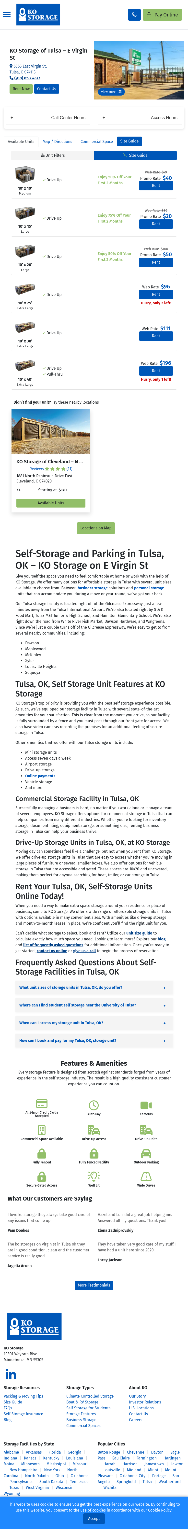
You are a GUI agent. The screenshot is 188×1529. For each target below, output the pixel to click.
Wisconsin (65, 1487)
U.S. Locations (141, 1408)
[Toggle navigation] (7, 14)
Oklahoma (80, 1475)
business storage (93, 588)
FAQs (8, 1408)
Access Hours (140, 117)
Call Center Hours (48, 117)
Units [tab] (21, 141)
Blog (8, 1419)
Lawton (177, 1464)
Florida (54, 1452)
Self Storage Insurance (23, 1414)
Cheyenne (135, 1452)
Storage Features (81, 1414)
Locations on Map (95, 528)
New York (52, 1470)
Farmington (147, 1458)
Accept (94, 1518)
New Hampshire (23, 1470)
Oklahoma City (132, 1475)
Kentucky (51, 1458)
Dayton (157, 1452)
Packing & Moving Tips (23, 1396)
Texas (14, 1487)
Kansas (30, 1458)
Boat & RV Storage (82, 1402)
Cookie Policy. (160, 1510)
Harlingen (172, 1458)
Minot (153, 1470)
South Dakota (51, 1481)
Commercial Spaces (83, 1425)
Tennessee (79, 1481)
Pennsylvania (21, 1481)
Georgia (74, 1452)
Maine (9, 1464)
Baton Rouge (109, 1452)
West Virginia (37, 1487)
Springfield (126, 1481)
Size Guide (129, 141)
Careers (135, 1419)
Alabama (11, 1452)
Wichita (110, 1487)
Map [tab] (57, 141)
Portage (159, 1475)
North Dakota (37, 1475)
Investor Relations (145, 1402)
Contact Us (46, 88)
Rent (156, 185)
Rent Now (21, 88)
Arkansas (34, 1452)
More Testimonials (94, 1285)
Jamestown (154, 1464)
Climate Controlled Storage (90, 1396)
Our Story (137, 1396)
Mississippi (56, 1464)
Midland (134, 1470)
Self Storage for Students (88, 1408)
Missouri (80, 1464)
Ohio (60, 1475)
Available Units (51, 503)
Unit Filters (53, 155)
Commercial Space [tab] (97, 141)
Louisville (111, 1470)
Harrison (130, 1464)
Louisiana (74, 1458)
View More (111, 92)
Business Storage (81, 1419)
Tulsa (147, 1481)
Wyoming (12, 1493)
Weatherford (170, 1481)
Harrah (109, 1464)
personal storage (149, 588)
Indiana (10, 1458)
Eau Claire (121, 1458)
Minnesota (30, 1464)
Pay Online (162, 15)
